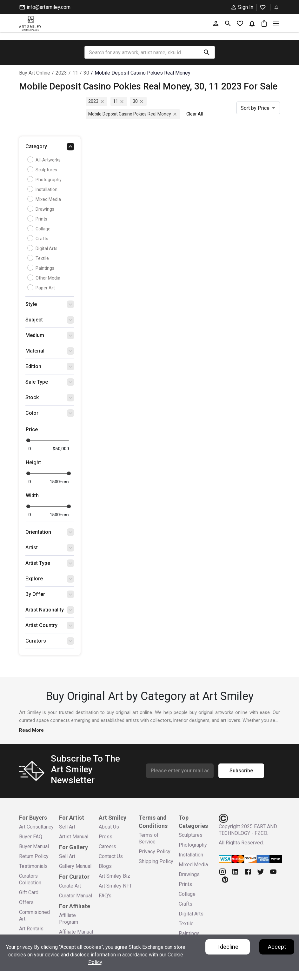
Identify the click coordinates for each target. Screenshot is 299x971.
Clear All (194, 113)
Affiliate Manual (76, 932)
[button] (49, 148)
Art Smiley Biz (114, 876)
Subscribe (241, 770)
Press (105, 837)
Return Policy (34, 856)
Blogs (105, 866)
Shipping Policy (156, 861)
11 (75, 73)
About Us (109, 827)
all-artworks (45, 159)
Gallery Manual (75, 866)
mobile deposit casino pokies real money (142, 73)
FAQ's (105, 896)
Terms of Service (149, 838)
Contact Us (111, 856)
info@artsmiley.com (44, 7)
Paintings (41, 268)
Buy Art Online (34, 73)
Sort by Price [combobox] (255, 108)
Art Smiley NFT (115, 886)
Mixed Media (45, 199)
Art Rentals (31, 929)
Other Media (44, 278)
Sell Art (67, 827)
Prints (38, 218)
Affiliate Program (68, 918)
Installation (43, 189)
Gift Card (28, 892)
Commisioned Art (34, 915)
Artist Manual (73, 837)
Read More (31, 730)
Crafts (38, 238)
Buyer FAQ (30, 837)
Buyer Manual (34, 846)
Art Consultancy (36, 827)
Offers (26, 902)
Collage (39, 228)
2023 (61, 73)
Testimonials (33, 866)
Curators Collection (30, 879)
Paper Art (42, 287)
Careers (107, 846)
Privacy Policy (154, 852)
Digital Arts (43, 248)
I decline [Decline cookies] (227, 946)
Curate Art (70, 886)
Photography (45, 179)
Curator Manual (75, 896)
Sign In (241, 7)
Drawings (41, 209)
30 (86, 73)
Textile (39, 258)
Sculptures (43, 169)
